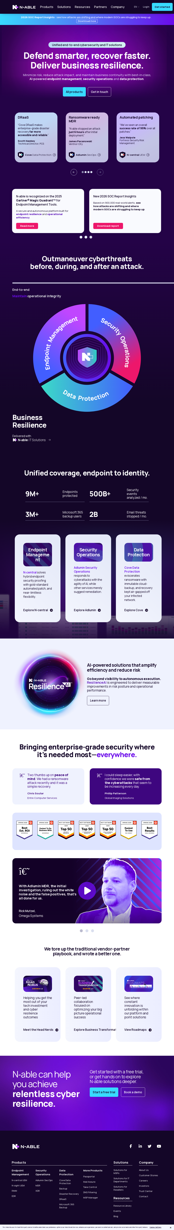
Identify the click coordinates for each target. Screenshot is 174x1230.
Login (146, 6)
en (137, 6)
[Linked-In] (140, 1146)
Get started (162, 7)
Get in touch (99, 92)
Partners (100, 7)
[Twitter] (149, 1146)
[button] (83, 172)
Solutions (64, 7)
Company (118, 7)
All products (74, 92)
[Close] (170, 1227)
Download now (87, 21)
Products (46, 7)
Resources (82, 7)
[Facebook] (131, 1146)
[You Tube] (159, 1146)
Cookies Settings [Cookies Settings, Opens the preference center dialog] (155, 1227)
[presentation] (74, 172)
